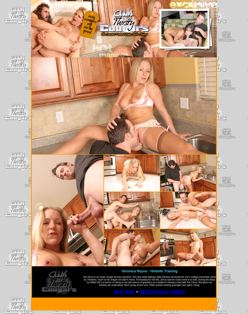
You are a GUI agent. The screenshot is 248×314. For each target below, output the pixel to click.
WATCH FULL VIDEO (162, 291)
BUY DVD (124, 291)
